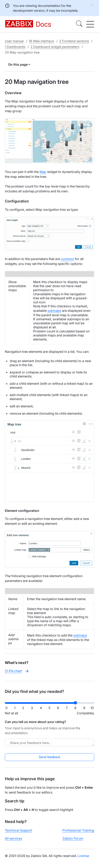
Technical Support (18, 830)
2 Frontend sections (74, 41)
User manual (14, 41)
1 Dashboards (15, 47)
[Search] (79, 24)
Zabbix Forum (72, 838)
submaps (54, 311)
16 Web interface (41, 41)
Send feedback (49, 757)
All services (13, 838)
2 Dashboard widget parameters (55, 47)
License (83, 856)
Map (43, 172)
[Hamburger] (90, 24)
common (67, 259)
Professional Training (78, 830)
